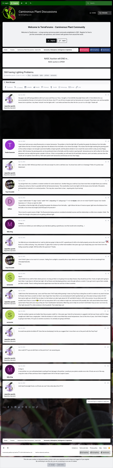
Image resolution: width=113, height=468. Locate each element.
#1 (108, 95)
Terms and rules (83, 448)
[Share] (105, 95)
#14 (108, 366)
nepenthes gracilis (10, 75)
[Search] (30, 3)
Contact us (75, 448)
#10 (108, 290)
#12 (108, 328)
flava (29, 75)
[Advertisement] (56, 125)
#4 (108, 180)
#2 (108, 141)
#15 (108, 383)
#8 (108, 256)
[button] (26, 3)
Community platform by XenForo (17, 452)
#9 (108, 273)
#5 (108, 197)
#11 (108, 311)
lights (41, 75)
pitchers (47, 75)
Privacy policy (93, 448)
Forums (104, 13)
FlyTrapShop (85, 50)
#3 (108, 162)
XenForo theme (39, 452)
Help (100, 448)
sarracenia (53, 75)
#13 (108, 347)
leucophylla (35, 75)
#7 (108, 237)
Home (94, 13)
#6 (108, 220)
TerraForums (105, 50)
